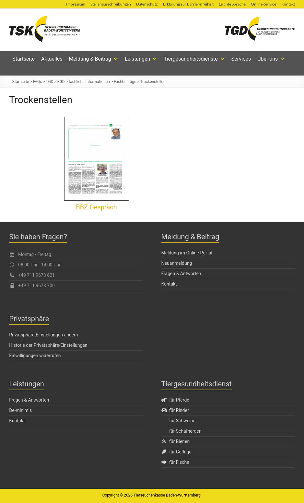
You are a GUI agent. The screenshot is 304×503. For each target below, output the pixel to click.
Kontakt (288, 4)
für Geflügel (177, 451)
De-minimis (20, 410)
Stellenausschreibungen (110, 4)
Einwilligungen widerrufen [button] (35, 355)
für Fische (175, 462)
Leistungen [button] (141, 59)
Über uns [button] (271, 59)
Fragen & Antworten (181, 273)
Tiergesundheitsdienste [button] (194, 59)
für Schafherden (185, 431)
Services (241, 59)
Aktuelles (52, 59)
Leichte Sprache (232, 4)
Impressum (75, 4)
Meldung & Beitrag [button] (93, 59)
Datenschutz (147, 4)
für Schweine (182, 420)
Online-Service (263, 4)
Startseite (23, 59)
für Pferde (175, 400)
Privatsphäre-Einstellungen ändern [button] (43, 334)
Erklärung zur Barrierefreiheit (188, 4)
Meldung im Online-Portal (187, 252)
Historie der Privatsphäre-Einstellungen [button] (48, 345)
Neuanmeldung (176, 263)
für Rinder (175, 410)
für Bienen (175, 441)
